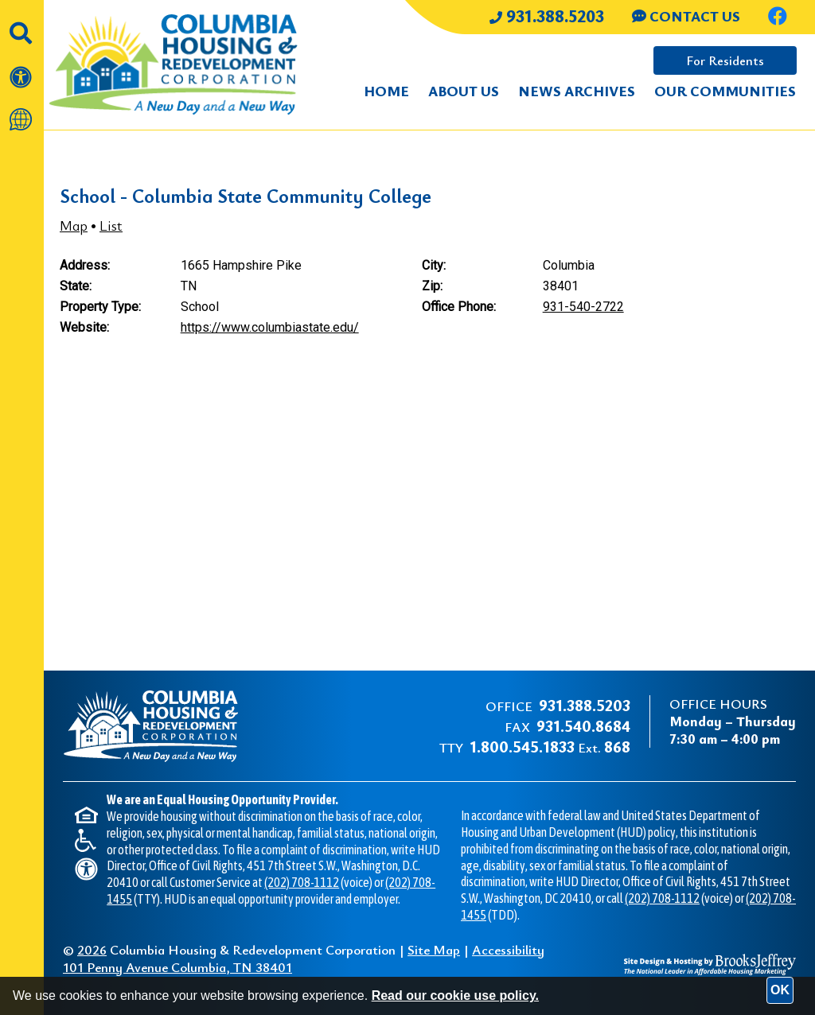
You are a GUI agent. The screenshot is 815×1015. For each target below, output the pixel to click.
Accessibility (508, 949)
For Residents (725, 60)
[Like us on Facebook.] (777, 18)
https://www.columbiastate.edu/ (270, 327)
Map (74, 225)
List (111, 225)
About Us (463, 90)
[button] (22, 24)
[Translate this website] (22, 111)
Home (386, 90)
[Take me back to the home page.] (166, 65)
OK (780, 990)
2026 (92, 949)
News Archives (576, 90)
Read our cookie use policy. (455, 995)
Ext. (550, 747)
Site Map (434, 949)
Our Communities (725, 90)
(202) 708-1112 (301, 882)
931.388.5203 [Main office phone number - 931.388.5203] (546, 15)
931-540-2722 (583, 306)
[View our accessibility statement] (22, 68)
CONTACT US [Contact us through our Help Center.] (686, 15)
